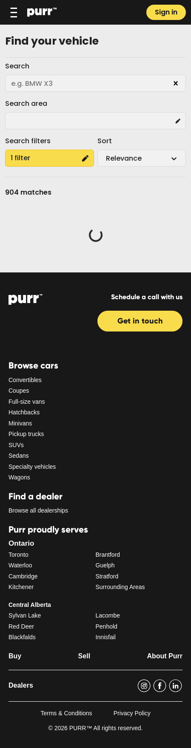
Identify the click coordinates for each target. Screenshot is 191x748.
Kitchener (21, 587)
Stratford (107, 576)
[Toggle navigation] (13, 12)
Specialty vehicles (32, 466)
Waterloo (20, 565)
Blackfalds (22, 637)
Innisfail (106, 637)
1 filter (49, 158)
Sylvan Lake (25, 615)
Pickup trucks (26, 434)
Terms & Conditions (66, 713)
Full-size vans (27, 401)
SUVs (16, 445)
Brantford (108, 554)
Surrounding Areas (120, 587)
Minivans (20, 423)
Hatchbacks (24, 412)
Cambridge (23, 576)
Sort (104, 141)
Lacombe (108, 615)
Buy (15, 656)
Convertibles (25, 380)
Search (17, 66)
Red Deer (21, 626)
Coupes (19, 390)
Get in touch (140, 321)
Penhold (106, 626)
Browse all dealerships (38, 510)
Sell (84, 656)
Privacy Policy (132, 713)
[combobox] (107, 158)
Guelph (105, 565)
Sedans (19, 455)
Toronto (19, 554)
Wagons (19, 477)
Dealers (21, 685)
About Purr (164, 656)
